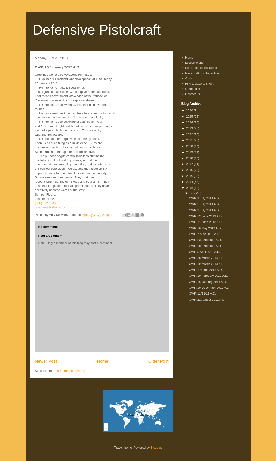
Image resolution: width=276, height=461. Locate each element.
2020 (190, 146)
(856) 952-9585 (45, 203)
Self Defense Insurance (201, 68)
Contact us (192, 94)
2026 (190, 110)
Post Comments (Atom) (69, 371)
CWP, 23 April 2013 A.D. (205, 240)
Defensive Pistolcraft (97, 30)
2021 (190, 140)
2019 (190, 152)
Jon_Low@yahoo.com (50, 207)
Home (102, 361)
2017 (190, 164)
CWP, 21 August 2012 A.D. (207, 299)
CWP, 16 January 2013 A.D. (208, 282)
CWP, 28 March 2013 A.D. (206, 258)
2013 (190, 188)
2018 (190, 158)
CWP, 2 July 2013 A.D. (204, 210)
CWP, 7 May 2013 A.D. (204, 234)
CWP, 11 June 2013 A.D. (206, 222)
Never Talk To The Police (202, 73)
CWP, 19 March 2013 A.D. (206, 264)
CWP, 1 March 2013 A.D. (206, 270)
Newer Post (46, 361)
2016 (190, 170)
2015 (190, 176)
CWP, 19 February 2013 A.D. (208, 275)
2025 (190, 116)
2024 (190, 122)
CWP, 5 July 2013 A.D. (204, 204)
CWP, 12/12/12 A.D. (202, 293)
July (193, 193)
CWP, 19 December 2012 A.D (209, 287)
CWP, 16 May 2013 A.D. (205, 228)
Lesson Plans (194, 62)
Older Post (158, 361)
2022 (190, 134)
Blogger (156, 447)
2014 (190, 182)
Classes (190, 78)
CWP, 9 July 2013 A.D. (204, 198)
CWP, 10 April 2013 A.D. (205, 246)
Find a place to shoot (199, 83)
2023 (190, 128)
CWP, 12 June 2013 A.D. (206, 216)
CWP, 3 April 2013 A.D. (204, 252)
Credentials (193, 89)
